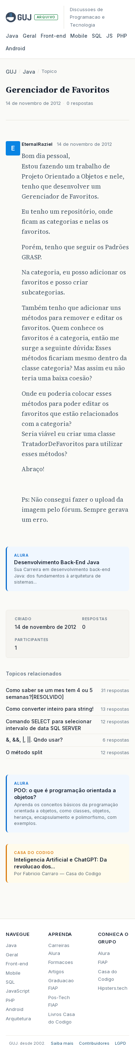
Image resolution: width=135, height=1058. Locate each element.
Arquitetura (18, 1018)
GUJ (11, 72)
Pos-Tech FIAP (59, 1001)
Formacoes (60, 962)
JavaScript (18, 991)
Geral (29, 36)
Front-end (17, 963)
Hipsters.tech (112, 988)
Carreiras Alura (58, 949)
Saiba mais (62, 1043)
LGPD (120, 1043)
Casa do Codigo (107, 975)
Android (15, 48)
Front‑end (53, 36)
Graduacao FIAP (61, 984)
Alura (104, 953)
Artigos (56, 971)
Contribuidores (94, 1043)
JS (109, 36)
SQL (97, 36)
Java (12, 36)
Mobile (78, 36)
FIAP (103, 962)
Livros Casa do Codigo (61, 1018)
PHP (122, 36)
